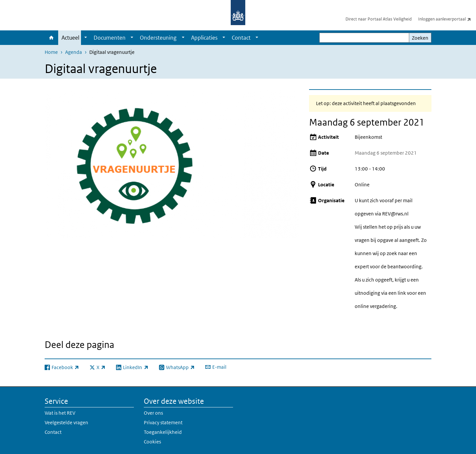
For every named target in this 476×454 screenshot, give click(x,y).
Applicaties (204, 37)
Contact (241, 37)
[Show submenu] (85, 37)
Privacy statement (163, 422)
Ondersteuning (158, 37)
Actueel (70, 37)
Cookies (152, 441)
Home (51, 37)
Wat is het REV (60, 413)
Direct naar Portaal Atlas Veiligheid (378, 19)
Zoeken (420, 38)
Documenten (110, 37)
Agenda (73, 52)
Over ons (153, 413)
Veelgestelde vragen (66, 422)
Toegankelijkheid (163, 432)
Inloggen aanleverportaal (447, 18)
